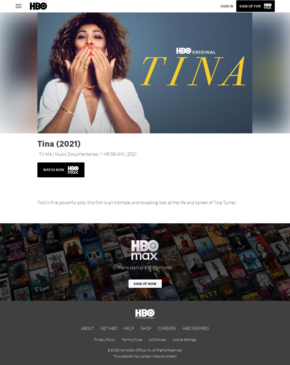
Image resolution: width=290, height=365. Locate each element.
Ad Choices (157, 339)
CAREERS (167, 328)
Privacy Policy (104, 339)
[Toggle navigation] (21, 5)
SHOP (146, 328)
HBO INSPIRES (196, 328)
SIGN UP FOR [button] (250, 6)
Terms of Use (132, 339)
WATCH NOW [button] (61, 170)
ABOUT (87, 328)
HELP (129, 328)
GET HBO (109, 328)
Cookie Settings (184, 339)
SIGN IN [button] (226, 6)
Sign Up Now (145, 284)
